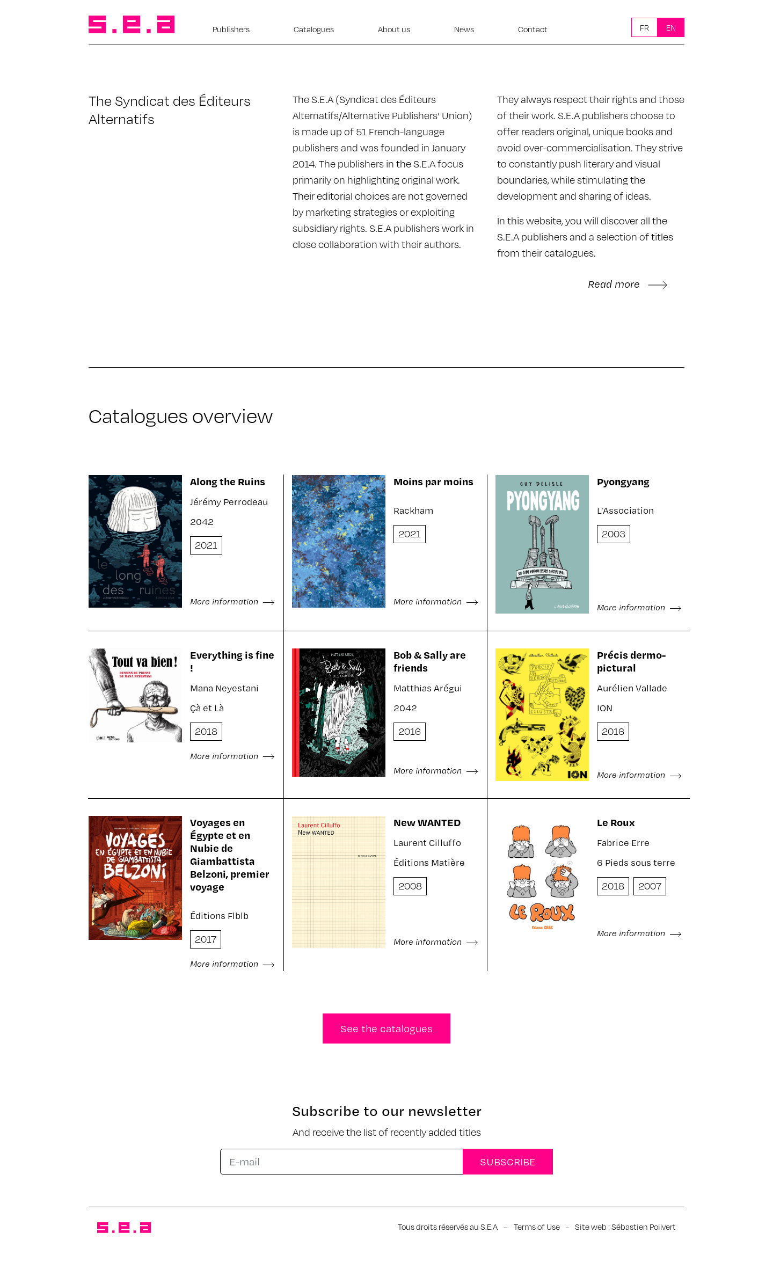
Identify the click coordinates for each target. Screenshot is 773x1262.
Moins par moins (433, 481)
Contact (533, 29)
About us (394, 29)
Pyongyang (623, 481)
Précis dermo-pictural (631, 661)
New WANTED (427, 822)
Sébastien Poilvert (643, 1226)
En (671, 27)
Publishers (231, 29)
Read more (627, 283)
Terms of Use (537, 1226)
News (464, 29)
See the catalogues (386, 1028)
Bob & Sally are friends (429, 661)
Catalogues (314, 29)
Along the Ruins (227, 481)
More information (232, 601)
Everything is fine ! (232, 661)
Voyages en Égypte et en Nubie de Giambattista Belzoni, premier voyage (229, 854)
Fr (644, 27)
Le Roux (616, 822)
